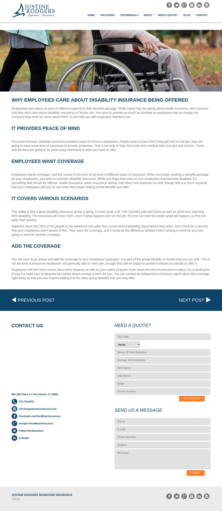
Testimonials (129, 15)
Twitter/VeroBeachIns (31, 430)
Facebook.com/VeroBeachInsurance (40, 416)
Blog (186, 15)
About (148, 15)
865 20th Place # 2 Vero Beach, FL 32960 (35, 394)
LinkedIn (24, 438)
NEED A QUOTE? (168, 15)
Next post (191, 300)
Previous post (36, 300)
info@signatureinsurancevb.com (38, 408)
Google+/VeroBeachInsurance (36, 423)
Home (91, 15)
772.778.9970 (26, 401)
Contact (202, 15)
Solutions (107, 15)
